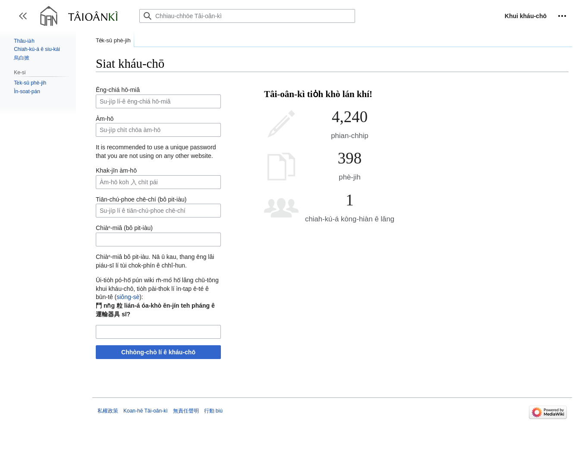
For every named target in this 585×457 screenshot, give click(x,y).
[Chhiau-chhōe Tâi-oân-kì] (247, 16)
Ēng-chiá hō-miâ (118, 89)
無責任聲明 (186, 411)
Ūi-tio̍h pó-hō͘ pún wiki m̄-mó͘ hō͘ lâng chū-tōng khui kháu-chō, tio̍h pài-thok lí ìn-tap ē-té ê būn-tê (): (157, 288)
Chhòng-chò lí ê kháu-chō (158, 352)
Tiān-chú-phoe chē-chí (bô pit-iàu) (141, 199)
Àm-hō (104, 118)
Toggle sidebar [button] (26, 20)
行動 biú (213, 411)
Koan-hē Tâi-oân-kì (145, 411)
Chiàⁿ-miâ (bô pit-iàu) (124, 227)
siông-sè (127, 296)
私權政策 (108, 411)
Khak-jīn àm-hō (116, 170)
